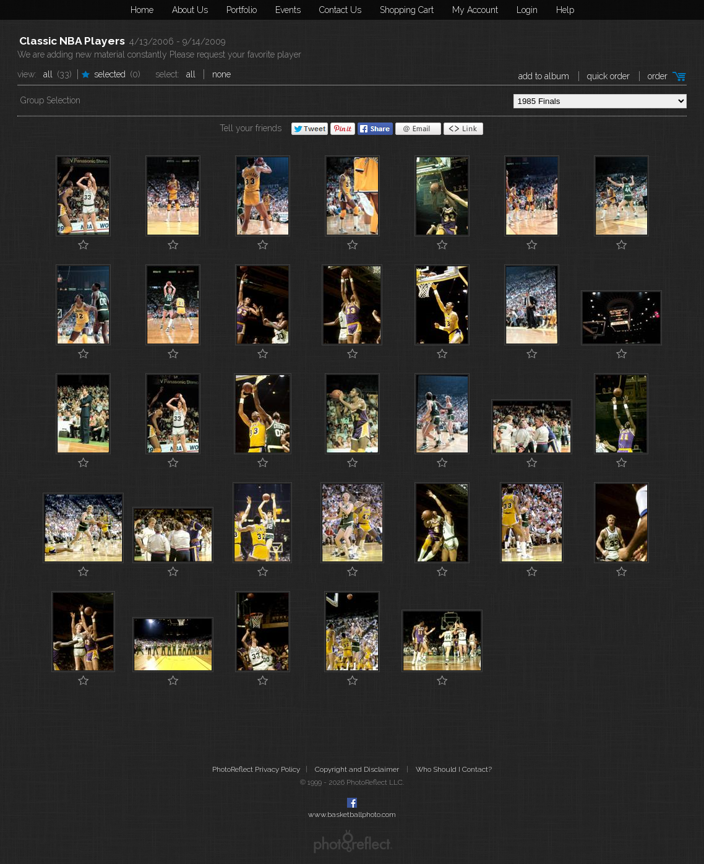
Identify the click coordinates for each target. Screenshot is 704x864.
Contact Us (340, 10)
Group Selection (50, 100)
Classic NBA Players (72, 41)
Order (658, 76)
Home (142, 10)
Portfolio (241, 10)
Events (288, 10)
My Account (475, 10)
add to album (543, 76)
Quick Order (608, 76)
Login (527, 10)
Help (565, 10)
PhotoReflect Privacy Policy (256, 769)
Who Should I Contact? (454, 769)
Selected (110, 74)
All (48, 74)
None (221, 74)
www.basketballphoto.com (352, 814)
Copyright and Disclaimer (358, 769)
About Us (190, 10)
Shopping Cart (407, 10)
